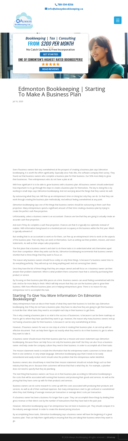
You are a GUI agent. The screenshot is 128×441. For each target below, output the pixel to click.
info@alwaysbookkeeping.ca (65, 8)
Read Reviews (50, 69)
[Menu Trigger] (118, 20)
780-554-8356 (65, 4)
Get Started (50, 54)
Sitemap (111, 437)
